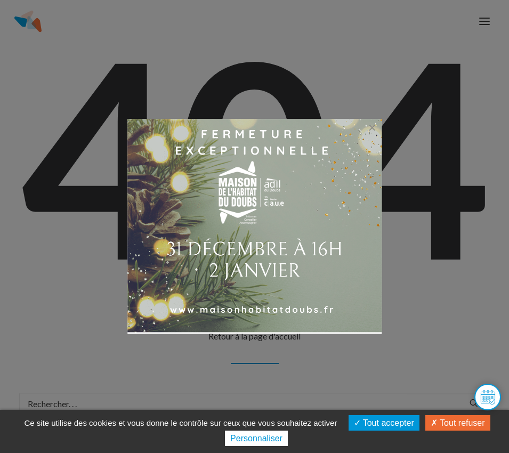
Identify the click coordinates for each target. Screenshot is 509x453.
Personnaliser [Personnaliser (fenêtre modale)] (256, 438)
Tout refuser (458, 422)
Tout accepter (384, 422)
